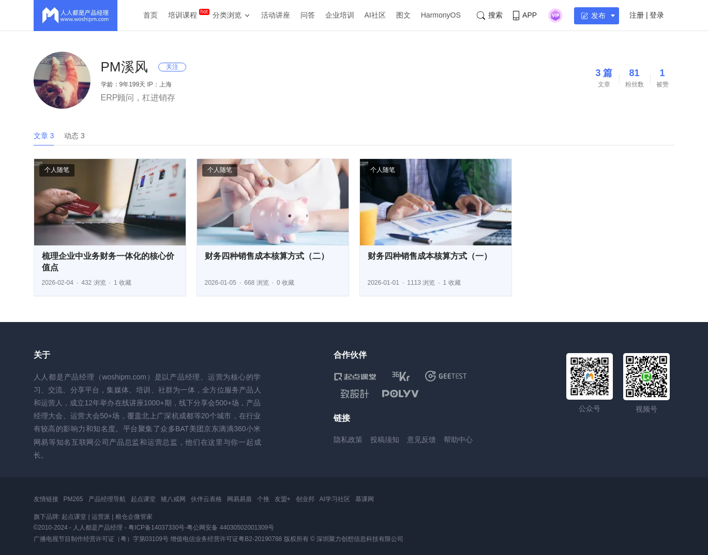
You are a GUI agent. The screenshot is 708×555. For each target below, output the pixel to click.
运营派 (101, 516)
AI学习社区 (335, 499)
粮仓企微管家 (134, 516)
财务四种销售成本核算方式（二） (267, 256)
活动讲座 (275, 15)
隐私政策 (348, 439)
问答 (307, 15)
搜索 (490, 15)
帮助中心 (458, 439)
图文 (403, 15)
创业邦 (305, 499)
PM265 (73, 499)
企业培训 (339, 15)
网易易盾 (239, 499)
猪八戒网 (173, 499)
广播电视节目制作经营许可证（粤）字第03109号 (101, 539)
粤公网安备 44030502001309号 (230, 527)
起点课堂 (143, 499)
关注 (172, 66)
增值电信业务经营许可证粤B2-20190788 (226, 539)
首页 (150, 15)
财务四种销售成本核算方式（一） (430, 256)
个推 (263, 499)
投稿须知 (384, 439)
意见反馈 (421, 439)
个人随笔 (56, 169)
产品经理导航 (107, 499)
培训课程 (182, 15)
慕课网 (364, 499)
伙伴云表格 (206, 499)
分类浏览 (227, 15)
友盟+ (283, 499)
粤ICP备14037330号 (156, 527)
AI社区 (375, 15)
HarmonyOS (441, 15)
